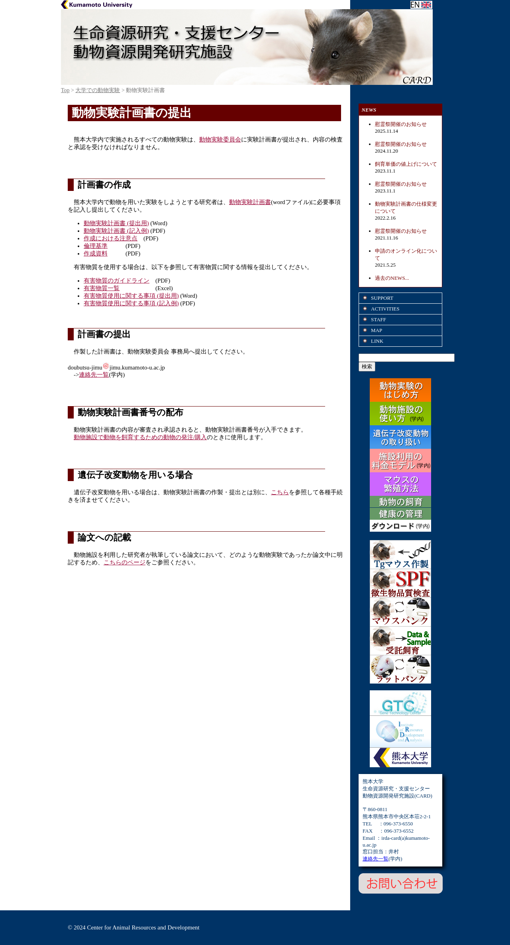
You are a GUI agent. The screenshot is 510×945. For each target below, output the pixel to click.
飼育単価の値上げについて (406, 164)
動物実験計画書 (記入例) (116, 231)
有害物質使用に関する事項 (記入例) (131, 303)
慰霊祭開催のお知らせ (401, 124)
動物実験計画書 (250, 202)
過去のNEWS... (392, 278)
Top (65, 90)
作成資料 (96, 253)
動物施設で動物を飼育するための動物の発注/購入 (140, 437)
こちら (280, 492)
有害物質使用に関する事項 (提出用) (131, 296)
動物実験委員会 (220, 139)
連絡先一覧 (94, 374)
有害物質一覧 (102, 288)
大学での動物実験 (97, 90)
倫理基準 (96, 246)
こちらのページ (124, 562)
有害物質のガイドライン (116, 280)
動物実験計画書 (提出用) (116, 223)
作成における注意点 (110, 238)
